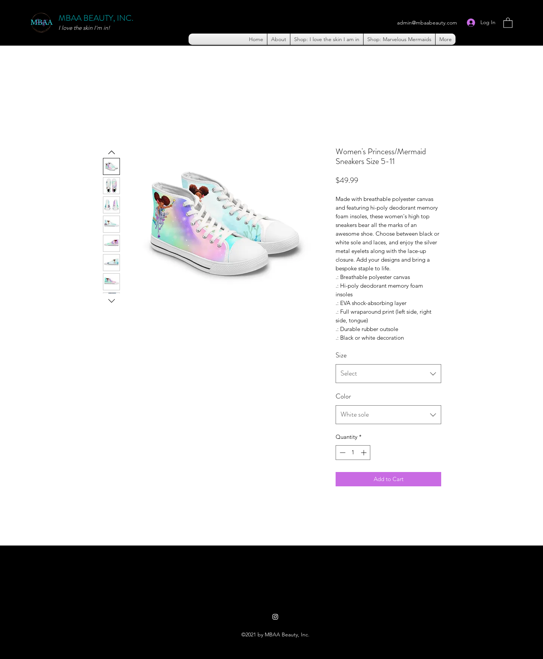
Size (341, 355)
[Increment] (364, 453)
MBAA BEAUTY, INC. (95, 18)
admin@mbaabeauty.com (427, 22)
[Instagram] (275, 617)
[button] (507, 22)
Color (343, 396)
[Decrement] (342, 453)
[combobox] (388, 373)
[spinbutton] (353, 453)
